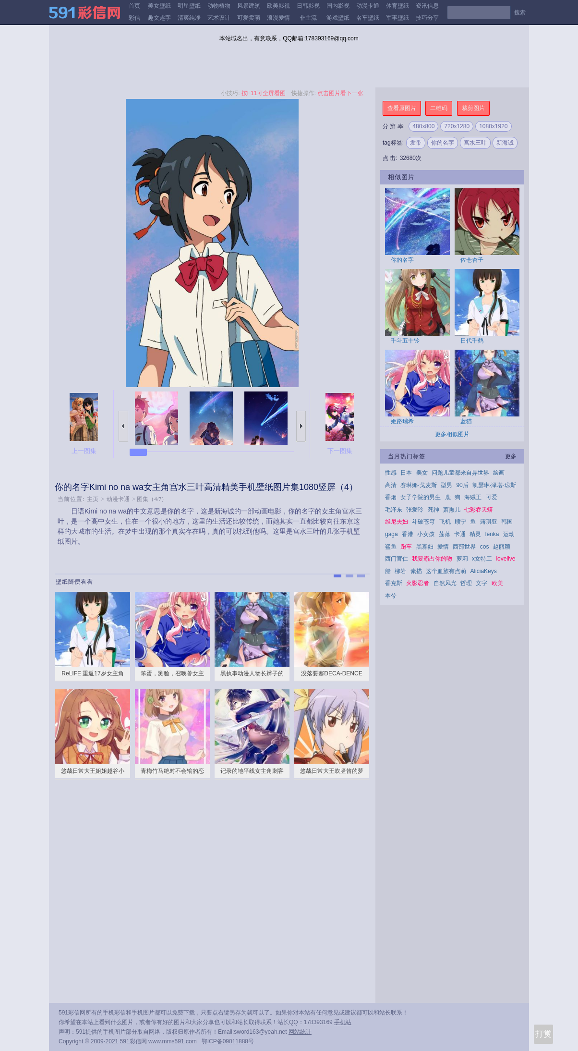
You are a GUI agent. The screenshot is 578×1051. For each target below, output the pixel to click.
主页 (92, 499)
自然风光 (445, 583)
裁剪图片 (473, 108)
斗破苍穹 (423, 521)
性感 (391, 472)
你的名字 (442, 142)
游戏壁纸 (337, 17)
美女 (422, 472)
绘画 (499, 472)
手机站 (342, 1022)
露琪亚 (488, 521)
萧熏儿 (451, 509)
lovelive (505, 558)
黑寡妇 (425, 546)
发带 (415, 142)
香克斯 (393, 583)
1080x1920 (493, 126)
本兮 (391, 595)
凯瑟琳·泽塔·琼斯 (494, 485)
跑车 (406, 546)
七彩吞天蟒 (478, 509)
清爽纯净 (189, 17)
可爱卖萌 (248, 17)
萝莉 (462, 558)
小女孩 (425, 534)
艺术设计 (218, 17)
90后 (462, 485)
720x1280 (457, 126)
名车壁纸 (367, 17)
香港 (407, 534)
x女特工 (482, 558)
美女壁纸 (159, 5)
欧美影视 (278, 5)
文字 (481, 583)
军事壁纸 (397, 17)
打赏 (543, 1034)
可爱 (491, 497)
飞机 (445, 521)
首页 (134, 5)
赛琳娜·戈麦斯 (418, 485)
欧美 (497, 583)
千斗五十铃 (405, 340)
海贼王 (473, 497)
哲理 (466, 583)
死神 (433, 509)
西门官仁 (396, 558)
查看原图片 (401, 108)
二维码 (438, 108)
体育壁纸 (397, 5)
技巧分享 (427, 17)
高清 (391, 485)
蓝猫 (466, 421)
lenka (492, 534)
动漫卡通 (367, 5)
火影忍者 (417, 583)
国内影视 (337, 5)
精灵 (475, 534)
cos (484, 546)
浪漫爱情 (278, 17)
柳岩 (400, 571)
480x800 (423, 126)
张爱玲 (414, 509)
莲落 (444, 534)
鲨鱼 (391, 546)
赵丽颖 (501, 546)
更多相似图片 (452, 434)
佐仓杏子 (471, 260)
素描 (416, 571)
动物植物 (218, 5)
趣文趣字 (159, 17)
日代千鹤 (471, 340)
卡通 (460, 534)
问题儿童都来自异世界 (460, 472)
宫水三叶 (475, 142)
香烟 (391, 497)
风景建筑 (248, 5)
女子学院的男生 (420, 497)
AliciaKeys (483, 571)
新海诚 (505, 142)
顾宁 (460, 521)
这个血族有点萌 (446, 571)
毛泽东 (393, 509)
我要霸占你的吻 (432, 558)
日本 (406, 472)
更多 (511, 456)
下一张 (301, 426)
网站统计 (300, 1031)
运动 (509, 534)
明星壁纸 (189, 5)
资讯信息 (427, 5)
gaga (391, 534)
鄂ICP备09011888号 (228, 1041)
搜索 (520, 12)
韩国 (507, 521)
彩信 (134, 17)
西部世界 (464, 546)
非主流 (308, 17)
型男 (446, 485)
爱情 (443, 546)
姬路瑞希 (402, 421)
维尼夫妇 (396, 521)
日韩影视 (308, 5)
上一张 (123, 426)
